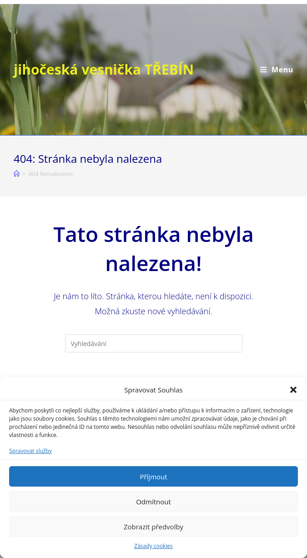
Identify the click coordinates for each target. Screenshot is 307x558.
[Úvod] (17, 174)
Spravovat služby (30, 451)
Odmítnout (153, 501)
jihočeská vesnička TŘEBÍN (104, 69)
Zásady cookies (153, 546)
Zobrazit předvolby (153, 526)
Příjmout (153, 476)
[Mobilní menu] (276, 70)
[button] (293, 389)
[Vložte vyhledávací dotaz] (153, 343)
